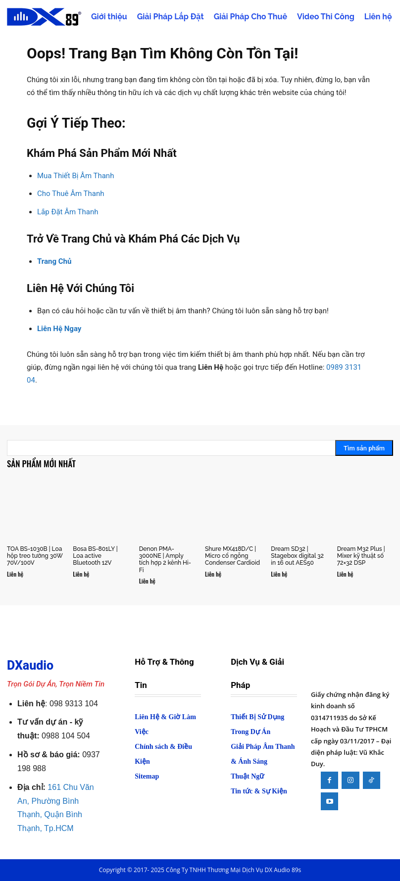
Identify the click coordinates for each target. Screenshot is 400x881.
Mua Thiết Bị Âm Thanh (75, 175)
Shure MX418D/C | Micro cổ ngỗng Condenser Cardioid (232, 556)
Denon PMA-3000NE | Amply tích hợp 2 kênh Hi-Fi (165, 559)
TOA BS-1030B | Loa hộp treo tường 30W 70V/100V (34, 556)
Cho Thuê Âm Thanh (70, 193)
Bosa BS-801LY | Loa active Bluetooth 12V (95, 556)
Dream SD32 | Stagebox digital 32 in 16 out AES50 (297, 556)
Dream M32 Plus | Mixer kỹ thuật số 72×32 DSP (361, 556)
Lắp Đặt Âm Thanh (68, 211)
